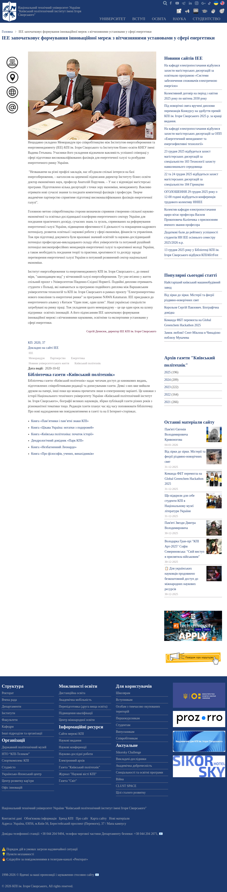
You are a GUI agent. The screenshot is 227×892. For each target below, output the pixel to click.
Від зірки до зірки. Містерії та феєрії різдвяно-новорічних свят (185, 457)
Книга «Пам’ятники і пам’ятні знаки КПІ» (60, 421)
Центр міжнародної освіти (77, 720)
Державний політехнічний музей (24, 747)
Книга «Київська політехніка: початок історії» (62, 434)
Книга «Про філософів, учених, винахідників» (62, 453)
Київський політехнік (87, 363)
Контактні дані (12, 818)
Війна (120, 779)
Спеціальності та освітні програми (139, 772)
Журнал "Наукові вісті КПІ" (78, 774)
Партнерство (58, 358)
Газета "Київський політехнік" (79, 767)
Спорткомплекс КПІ (15, 760)
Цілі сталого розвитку (131, 792)
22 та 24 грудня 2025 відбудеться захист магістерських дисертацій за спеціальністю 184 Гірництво (191, 179)
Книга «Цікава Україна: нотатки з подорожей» (62, 427)
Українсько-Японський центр (21, 774)
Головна (7, 31)
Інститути (8, 713)
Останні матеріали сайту (189, 422)
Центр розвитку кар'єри (18, 781)
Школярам (123, 693)
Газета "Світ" (68, 781)
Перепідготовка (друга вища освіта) (83, 706)
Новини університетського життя (49, 363)
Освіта (159, 19)
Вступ (138, 19)
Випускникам (125, 732)
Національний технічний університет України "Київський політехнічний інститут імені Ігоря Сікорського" (49, 11)
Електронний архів (72, 760)
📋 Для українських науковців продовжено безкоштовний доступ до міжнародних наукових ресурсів (181, 579)
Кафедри (8, 726)
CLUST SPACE (126, 786)
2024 (167, 379)
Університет (112, 19)
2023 (167, 387)
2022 (167, 394)
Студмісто (8, 767)
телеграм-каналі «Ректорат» (69, 859)
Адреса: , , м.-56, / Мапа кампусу (64, 823)
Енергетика (78, 358)
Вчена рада (9, 700)
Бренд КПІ (66, 818)
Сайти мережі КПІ (71, 733)
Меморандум (37, 358)
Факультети (10, 720)
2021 (167, 402)
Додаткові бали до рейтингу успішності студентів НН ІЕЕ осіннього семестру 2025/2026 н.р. (191, 237)
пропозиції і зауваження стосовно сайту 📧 (69, 875)
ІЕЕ (31, 353)
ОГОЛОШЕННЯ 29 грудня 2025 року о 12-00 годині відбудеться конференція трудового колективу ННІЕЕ (190, 197)
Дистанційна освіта (72, 693)
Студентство (206, 19)
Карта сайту (98, 818)
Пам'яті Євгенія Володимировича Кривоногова (176, 434)
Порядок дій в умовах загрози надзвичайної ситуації (42, 849)
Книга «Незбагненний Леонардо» (54, 447)
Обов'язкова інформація (40, 818)
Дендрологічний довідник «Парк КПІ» (57, 440)
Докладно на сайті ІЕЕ (43, 348)
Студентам (123, 725)
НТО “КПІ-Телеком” (16, 754)
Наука (179, 19)
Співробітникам (127, 738)
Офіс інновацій (12, 787)
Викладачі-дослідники (131, 759)
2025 (167, 372)
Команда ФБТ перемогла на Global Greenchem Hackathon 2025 (184, 479)
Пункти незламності (20, 854)
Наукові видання (70, 740)
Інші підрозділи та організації (22, 733)
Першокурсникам (128, 718)
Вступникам (124, 700)
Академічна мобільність (75, 700)
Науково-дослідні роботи (76, 754)
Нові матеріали (119, 818)
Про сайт (82, 818)
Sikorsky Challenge (128, 752)
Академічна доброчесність (134, 765)
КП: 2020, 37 (36, 342)
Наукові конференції (73, 747)
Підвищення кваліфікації (76, 713)
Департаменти (11, 706)
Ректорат (8, 693)
